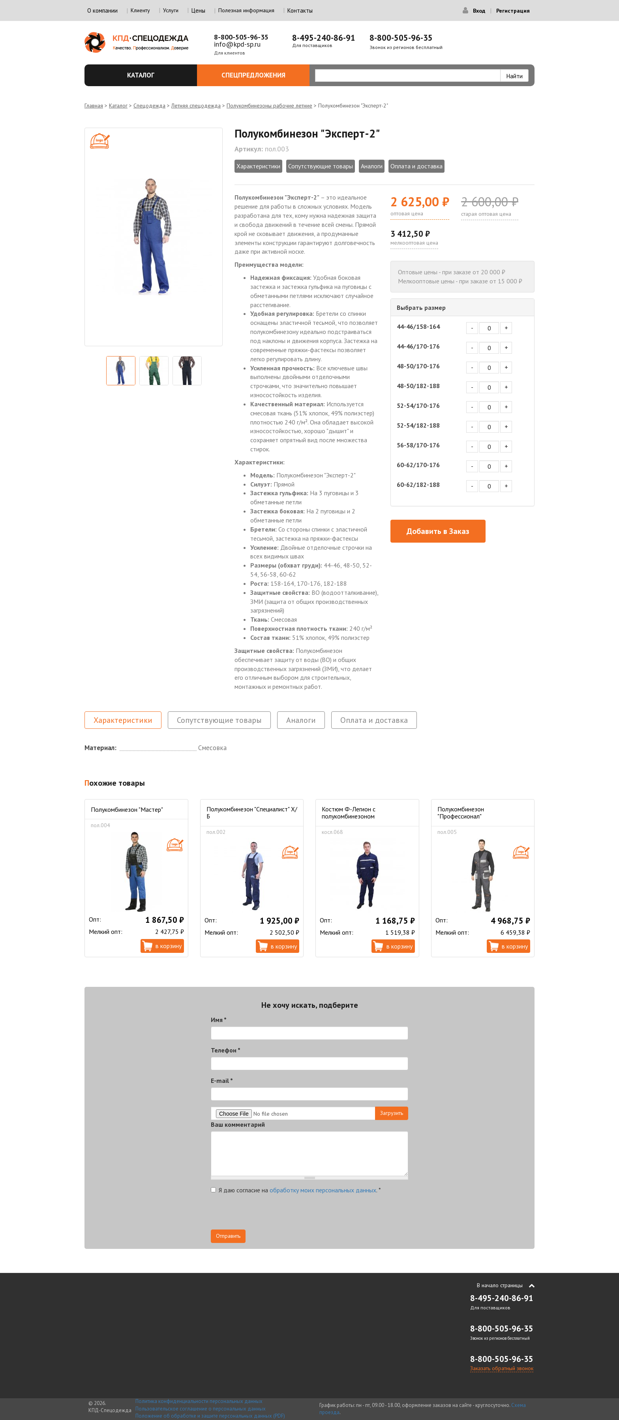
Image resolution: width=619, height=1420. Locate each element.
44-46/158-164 (418, 326)
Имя (219, 1020)
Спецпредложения (261, 75)
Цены (198, 10)
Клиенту (140, 10)
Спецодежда (149, 105)
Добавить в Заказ (438, 531)
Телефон (225, 1050)
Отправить (228, 1235)
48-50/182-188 (418, 386)
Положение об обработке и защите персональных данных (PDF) (210, 1415)
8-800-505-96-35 (241, 36)
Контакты (300, 10)
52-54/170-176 (418, 405)
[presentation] (271, 1214)
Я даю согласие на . (296, 1190)
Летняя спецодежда (196, 105)
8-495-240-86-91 (323, 37)
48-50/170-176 (418, 366)
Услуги (170, 10)
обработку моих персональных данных (323, 1190)
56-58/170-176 (418, 445)
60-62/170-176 (418, 465)
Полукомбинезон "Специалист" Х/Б (251, 812)
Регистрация (513, 10)
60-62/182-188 (418, 484)
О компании (102, 10)
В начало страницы (500, 1285)
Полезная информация (246, 10)
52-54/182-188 (418, 425)
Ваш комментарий (238, 1124)
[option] (153, 237)
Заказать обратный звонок (501, 1368)
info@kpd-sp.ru (237, 44)
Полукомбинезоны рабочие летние (269, 105)
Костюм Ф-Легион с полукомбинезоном (348, 812)
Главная (93, 105)
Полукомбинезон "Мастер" (127, 809)
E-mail (222, 1080)
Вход (479, 10)
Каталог (157, 75)
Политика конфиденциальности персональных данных (199, 1401)
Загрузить (391, 1112)
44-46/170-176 (418, 346)
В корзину (169, 946)
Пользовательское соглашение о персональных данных (200, 1408)
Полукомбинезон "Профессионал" (460, 812)
